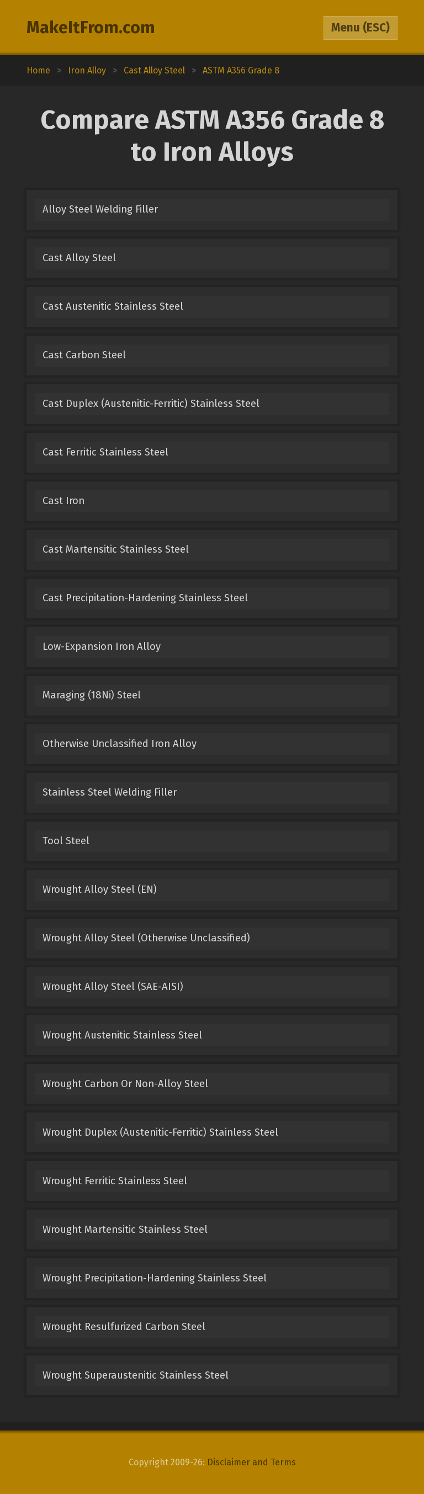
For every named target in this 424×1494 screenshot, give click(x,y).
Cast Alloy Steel (79, 258)
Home (38, 70)
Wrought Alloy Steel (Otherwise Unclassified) (146, 938)
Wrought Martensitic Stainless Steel (125, 1229)
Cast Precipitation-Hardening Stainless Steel (145, 598)
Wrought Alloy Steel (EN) (100, 889)
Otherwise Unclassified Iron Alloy (120, 744)
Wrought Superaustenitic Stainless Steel (136, 1375)
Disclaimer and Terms (251, 1462)
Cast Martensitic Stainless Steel (116, 549)
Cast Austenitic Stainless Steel (113, 306)
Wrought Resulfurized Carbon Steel (124, 1327)
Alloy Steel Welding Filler (100, 209)
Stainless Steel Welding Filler (110, 792)
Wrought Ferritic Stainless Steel (115, 1181)
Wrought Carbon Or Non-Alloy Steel (125, 1084)
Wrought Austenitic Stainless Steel (122, 1035)
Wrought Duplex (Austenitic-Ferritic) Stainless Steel (160, 1132)
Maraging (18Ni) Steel (92, 695)
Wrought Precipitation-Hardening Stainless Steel (155, 1278)
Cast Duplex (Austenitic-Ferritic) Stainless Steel (151, 404)
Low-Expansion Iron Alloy (102, 646)
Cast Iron (63, 501)
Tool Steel (66, 841)
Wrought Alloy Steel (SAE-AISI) (113, 987)
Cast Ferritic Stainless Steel (105, 452)
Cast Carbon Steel (84, 355)
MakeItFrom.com (90, 28)
